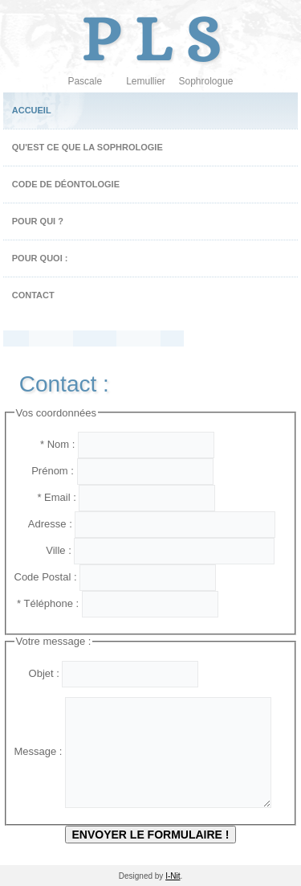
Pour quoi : (40, 258)
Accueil (31, 110)
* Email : (46, 497)
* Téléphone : (48, 603)
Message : (40, 751)
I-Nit (172, 876)
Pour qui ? (37, 221)
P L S (150, 39)
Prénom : (45, 471)
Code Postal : (47, 577)
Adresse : (44, 524)
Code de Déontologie (66, 184)
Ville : (44, 550)
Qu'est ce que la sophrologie (87, 147)
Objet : (38, 673)
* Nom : (46, 444)
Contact (33, 295)
